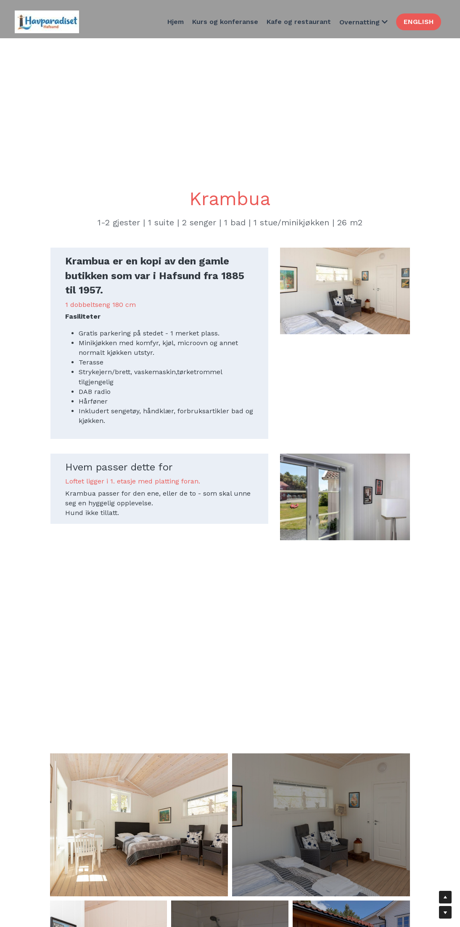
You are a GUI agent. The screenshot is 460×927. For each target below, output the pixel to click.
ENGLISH (419, 22)
